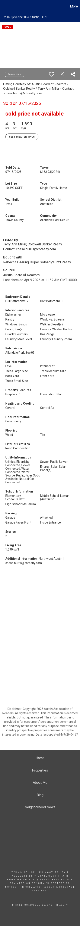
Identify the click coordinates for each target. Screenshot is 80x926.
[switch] (51, 74)
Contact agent (14, 74)
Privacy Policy (52, 872)
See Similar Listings (22, 136)
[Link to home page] (4, 6)
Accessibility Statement (34, 876)
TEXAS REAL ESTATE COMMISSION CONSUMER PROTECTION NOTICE (39, 883)
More (74, 6)
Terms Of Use (23, 872)
